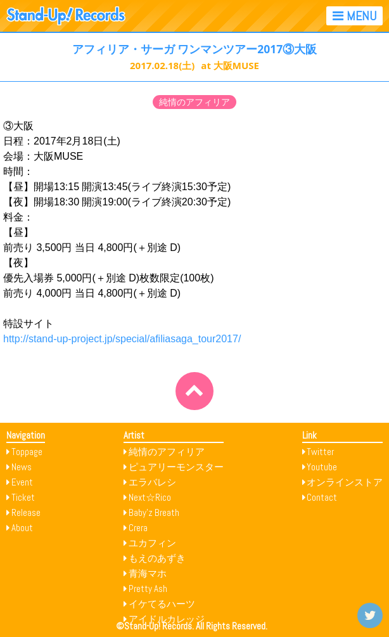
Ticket (23, 497)
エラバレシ (152, 482)
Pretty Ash (148, 588)
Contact (322, 497)
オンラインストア (345, 482)
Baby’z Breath (154, 512)
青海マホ (148, 573)
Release (26, 512)
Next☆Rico (150, 497)
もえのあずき (157, 558)
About (22, 528)
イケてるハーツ (162, 604)
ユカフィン (152, 543)
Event (22, 482)
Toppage (26, 452)
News (21, 467)
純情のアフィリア (194, 102)
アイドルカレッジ (167, 619)
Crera (138, 528)
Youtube (322, 467)
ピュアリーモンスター (176, 467)
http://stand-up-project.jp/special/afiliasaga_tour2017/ (122, 338)
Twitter (320, 452)
